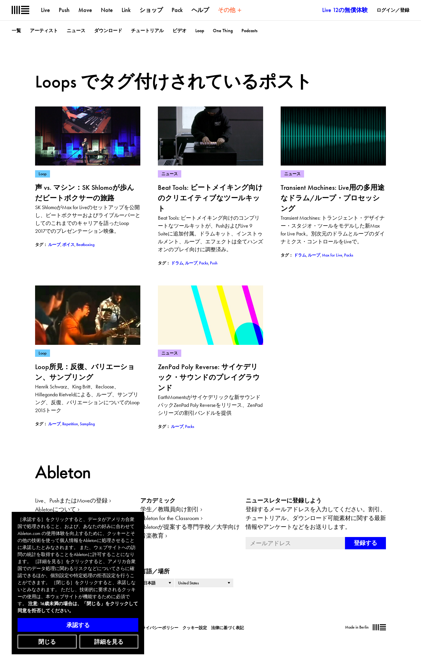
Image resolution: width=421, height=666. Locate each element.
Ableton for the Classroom (169, 518)
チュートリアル (147, 30)
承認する (78, 625)
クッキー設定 (194, 627)
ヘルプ (200, 10)
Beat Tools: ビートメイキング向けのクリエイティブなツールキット (210, 198)
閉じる (47, 642)
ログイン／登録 (393, 10)
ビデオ (179, 30)
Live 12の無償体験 (345, 10)
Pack (177, 10)
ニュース (76, 30)
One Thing (223, 30)
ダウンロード (108, 30)
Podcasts (249, 30)
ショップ (151, 10)
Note (107, 10)
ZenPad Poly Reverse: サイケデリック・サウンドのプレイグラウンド (209, 377)
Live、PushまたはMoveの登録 (71, 500)
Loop (199, 30)
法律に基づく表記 (227, 627)
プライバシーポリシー (157, 627)
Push (64, 10)
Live (45, 10)
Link (126, 10)
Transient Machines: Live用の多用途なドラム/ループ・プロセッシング (332, 198)
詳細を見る (108, 642)
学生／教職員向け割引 (169, 509)
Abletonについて (55, 509)
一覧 (16, 30)
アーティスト (44, 30)
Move (85, 10)
